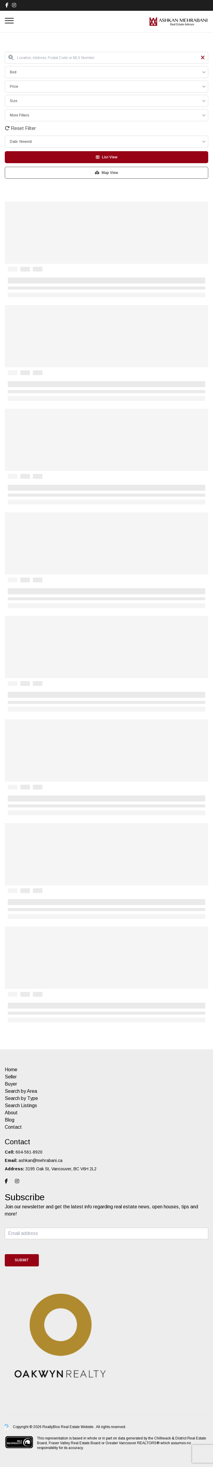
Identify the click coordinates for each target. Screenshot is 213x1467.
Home (11, 1069)
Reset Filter (20, 128)
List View (106, 157)
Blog (9, 1119)
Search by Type (21, 1098)
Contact (13, 1127)
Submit (22, 1260)
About (11, 1112)
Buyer (11, 1083)
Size (13, 101)
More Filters (19, 115)
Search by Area (21, 1091)
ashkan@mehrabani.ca (40, 1160)
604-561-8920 (29, 1152)
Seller (11, 1076)
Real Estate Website (77, 1427)
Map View (106, 173)
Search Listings (21, 1105)
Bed (13, 72)
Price (14, 86)
